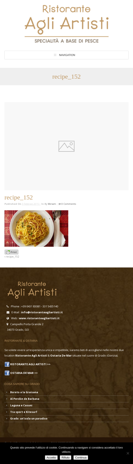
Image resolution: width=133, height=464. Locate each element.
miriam (52, 203)
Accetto (51, 457)
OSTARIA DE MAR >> (24, 373)
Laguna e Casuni (21, 405)
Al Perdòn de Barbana (24, 399)
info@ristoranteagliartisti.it (42, 312)
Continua (80, 457)
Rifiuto (65, 457)
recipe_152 (11, 256)
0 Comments (68, 203)
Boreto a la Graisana (24, 392)
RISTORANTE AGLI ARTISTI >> (30, 364)
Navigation (67, 55)
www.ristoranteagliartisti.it (39, 318)
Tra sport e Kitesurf (23, 412)
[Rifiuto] (128, 453)
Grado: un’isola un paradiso (28, 418)
